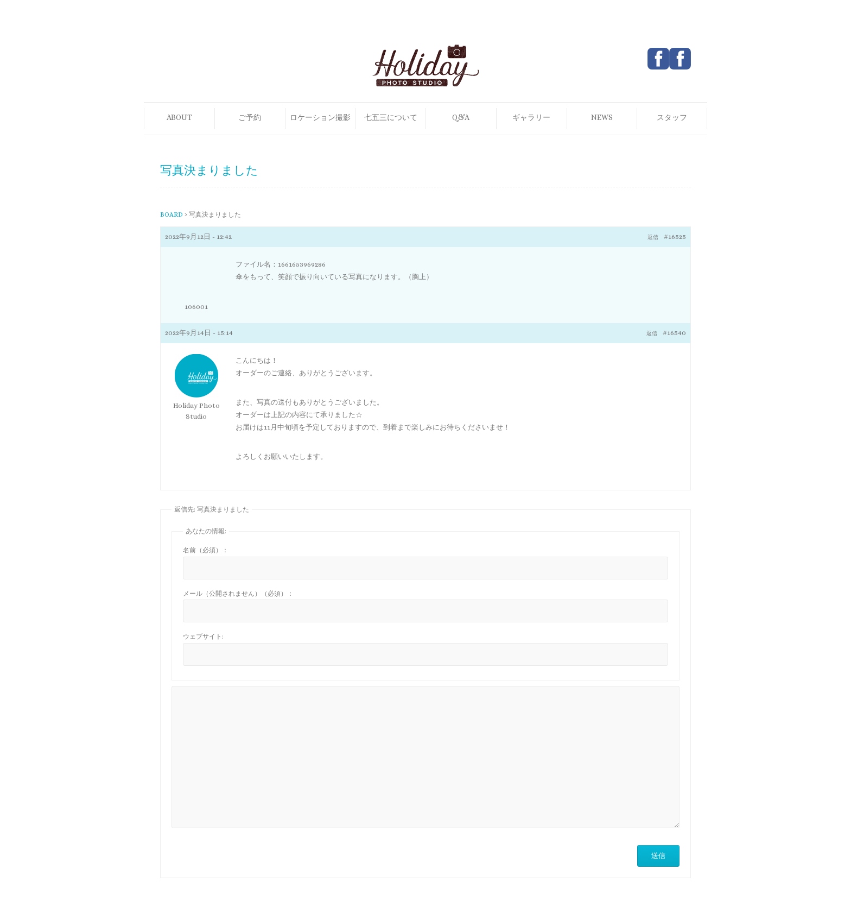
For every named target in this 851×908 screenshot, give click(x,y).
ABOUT (179, 117)
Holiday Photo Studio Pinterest (680, 59)
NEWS (602, 117)
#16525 (675, 236)
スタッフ (672, 117)
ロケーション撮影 (320, 117)
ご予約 (249, 117)
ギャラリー (531, 117)
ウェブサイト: (203, 636)
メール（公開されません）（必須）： (238, 593)
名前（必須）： (205, 550)
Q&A (460, 117)
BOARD (171, 214)
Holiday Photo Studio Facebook (658, 59)
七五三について (390, 117)
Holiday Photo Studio (196, 410)
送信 (658, 856)
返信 (652, 237)
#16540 (674, 333)
